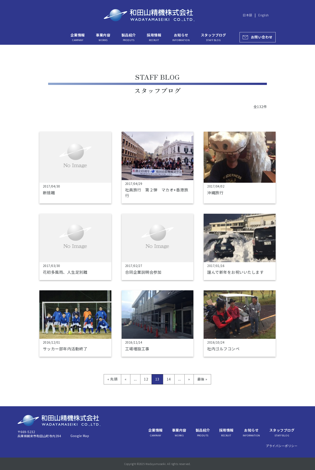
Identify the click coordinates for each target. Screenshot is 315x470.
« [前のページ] (125, 379)
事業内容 (103, 37)
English (263, 15)
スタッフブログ (213, 37)
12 (146, 379)
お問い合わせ (262, 37)
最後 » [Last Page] (202, 379)
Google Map (79, 436)
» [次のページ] (189, 379)
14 (169, 379)
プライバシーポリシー (282, 446)
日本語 (247, 15)
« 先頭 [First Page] (112, 379)
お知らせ (181, 37)
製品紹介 (128, 37)
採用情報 (154, 37)
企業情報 (77, 37)
